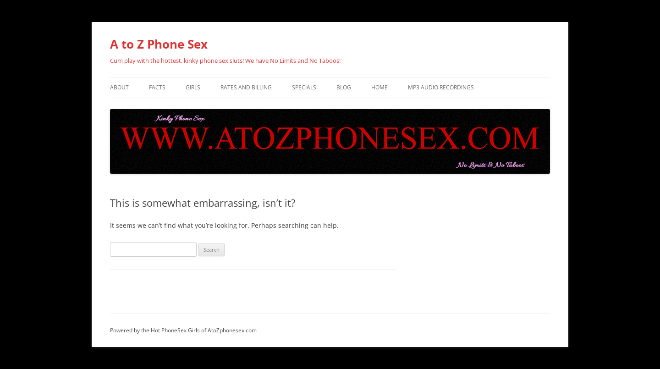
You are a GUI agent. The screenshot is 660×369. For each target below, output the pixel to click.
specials (304, 87)
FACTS (157, 87)
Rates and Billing (246, 87)
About (119, 87)
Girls (193, 87)
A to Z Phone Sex (159, 44)
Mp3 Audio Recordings (441, 87)
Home (379, 87)
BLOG (343, 87)
